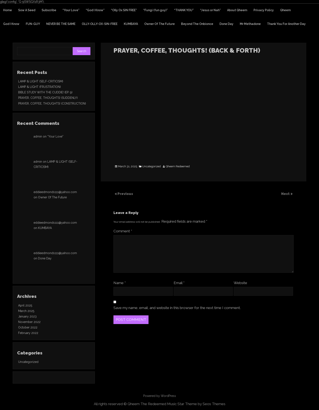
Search (81, 51)
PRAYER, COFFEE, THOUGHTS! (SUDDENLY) (48, 97)
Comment (122, 231)
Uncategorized (151, 166)
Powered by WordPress (159, 396)
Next (285, 194)
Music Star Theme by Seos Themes (196, 404)
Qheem (285, 10)
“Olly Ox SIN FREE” (124, 10)
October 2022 (27, 327)
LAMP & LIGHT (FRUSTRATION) (39, 87)
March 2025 (26, 311)
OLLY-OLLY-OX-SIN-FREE (99, 24)
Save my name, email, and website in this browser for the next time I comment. (177, 308)
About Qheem (237, 10)
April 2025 (25, 305)
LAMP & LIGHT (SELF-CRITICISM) (40, 81)
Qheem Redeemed (178, 166)
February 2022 (28, 333)
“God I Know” (95, 10)
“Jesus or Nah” (210, 10)
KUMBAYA (131, 24)
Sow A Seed (26, 10)
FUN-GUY (33, 24)
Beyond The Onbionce (197, 24)
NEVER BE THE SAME (60, 24)
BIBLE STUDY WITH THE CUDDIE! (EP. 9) (45, 92)
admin (38, 136)
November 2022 (29, 322)
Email (179, 283)
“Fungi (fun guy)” (155, 10)
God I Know (11, 24)
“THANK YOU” (184, 10)
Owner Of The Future (159, 24)
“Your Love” (71, 10)
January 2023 (27, 316)
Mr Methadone (250, 24)
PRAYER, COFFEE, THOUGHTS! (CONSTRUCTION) (52, 103)
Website (240, 283)
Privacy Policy (264, 10)
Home (7, 10)
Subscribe (49, 10)
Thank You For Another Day (286, 24)
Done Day (226, 24)
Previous (125, 194)
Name (119, 283)
